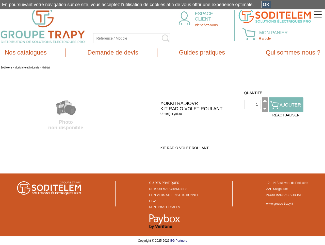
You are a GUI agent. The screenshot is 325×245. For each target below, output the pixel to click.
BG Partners (178, 240)
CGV (152, 201)
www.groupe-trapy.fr (279, 203)
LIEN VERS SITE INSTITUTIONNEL (174, 195)
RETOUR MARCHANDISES (168, 189)
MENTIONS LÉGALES (164, 207)
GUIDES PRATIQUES (164, 183)
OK (266, 4)
